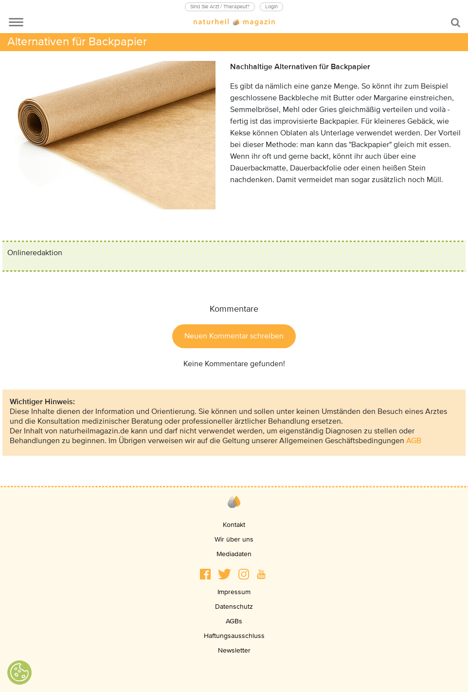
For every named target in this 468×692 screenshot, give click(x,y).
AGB (413, 441)
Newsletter (234, 650)
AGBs (234, 621)
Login (271, 6)
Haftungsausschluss (234, 636)
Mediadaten (234, 554)
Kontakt (234, 525)
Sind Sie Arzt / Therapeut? (220, 6)
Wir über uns (234, 539)
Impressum (234, 592)
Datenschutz (234, 606)
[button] (205, 574)
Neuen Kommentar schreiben (234, 336)
